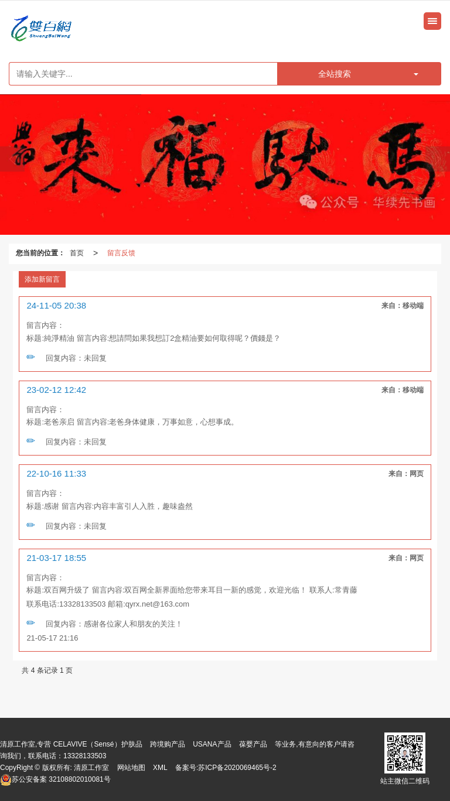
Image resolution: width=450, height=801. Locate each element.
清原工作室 (91, 768)
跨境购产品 (167, 744)
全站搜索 (334, 73)
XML (160, 768)
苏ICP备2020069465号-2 (237, 768)
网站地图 (131, 768)
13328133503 (84, 756)
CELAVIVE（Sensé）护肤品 (97, 744)
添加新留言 (42, 279)
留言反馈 (121, 253)
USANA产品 (212, 744)
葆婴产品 (253, 744)
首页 (77, 253)
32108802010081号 (55, 779)
